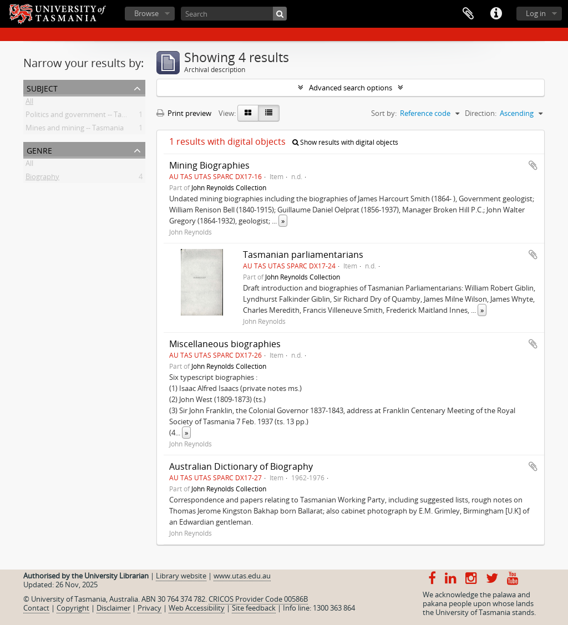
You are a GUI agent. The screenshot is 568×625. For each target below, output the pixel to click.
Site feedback (254, 608)
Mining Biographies (209, 165)
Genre (39, 149)
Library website (181, 576)
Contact (36, 608)
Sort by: (384, 113)
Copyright (73, 608)
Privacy (149, 608)
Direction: (480, 113)
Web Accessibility (197, 608)
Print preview (183, 113)
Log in (536, 13)
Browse (146, 13)
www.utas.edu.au (242, 576)
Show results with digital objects (345, 142)
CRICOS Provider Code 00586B (258, 599)
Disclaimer (113, 608)
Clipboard (468, 14)
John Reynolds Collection (228, 187)
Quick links (496, 14)
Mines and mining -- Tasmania (75, 130)
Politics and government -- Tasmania (85, 116)
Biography (42, 179)
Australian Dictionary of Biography (241, 466)
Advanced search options (350, 88)
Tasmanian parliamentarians (303, 254)
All (29, 103)
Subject (42, 87)
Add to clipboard (533, 165)
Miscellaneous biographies (225, 344)
